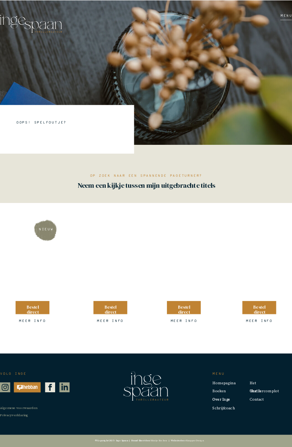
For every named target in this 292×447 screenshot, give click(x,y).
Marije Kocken (159, 440)
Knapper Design (195, 440)
